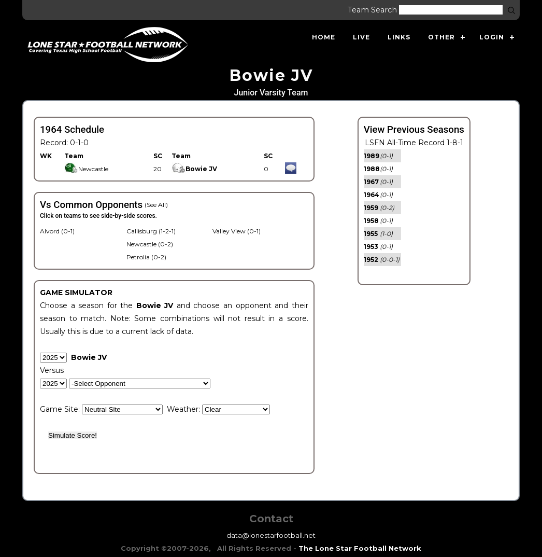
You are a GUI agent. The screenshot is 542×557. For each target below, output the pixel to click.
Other (441, 37)
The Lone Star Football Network (359, 548)
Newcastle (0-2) (149, 244)
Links (399, 37)
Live (361, 37)
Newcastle (86, 169)
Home (323, 37)
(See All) (156, 204)
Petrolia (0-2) (146, 257)
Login (491, 37)
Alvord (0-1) (57, 231)
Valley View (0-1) (236, 231)
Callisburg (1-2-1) (151, 231)
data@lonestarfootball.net (271, 535)
